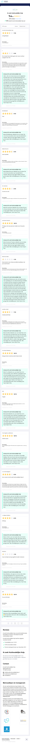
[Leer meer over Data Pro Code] (7, 712)
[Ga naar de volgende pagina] (18, 623)
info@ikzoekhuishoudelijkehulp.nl (11, 672)
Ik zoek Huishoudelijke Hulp (15, 13)
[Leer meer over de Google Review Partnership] (23, 720)
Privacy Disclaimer (5, 738)
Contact (18, 738)
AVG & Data (13, 738)
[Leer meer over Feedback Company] (7, 720)
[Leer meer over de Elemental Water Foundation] (7, 729)
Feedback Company (11, 741)
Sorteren (16, 26)
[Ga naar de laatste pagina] (22, 623)
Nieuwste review (23, 26)
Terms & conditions (6, 739)
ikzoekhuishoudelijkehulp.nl (10, 674)
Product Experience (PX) (10, 694)
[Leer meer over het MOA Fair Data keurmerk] (23, 712)
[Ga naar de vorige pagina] (12, 623)
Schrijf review (18, 18)
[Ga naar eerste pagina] (8, 623)
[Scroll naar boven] (26, 739)
